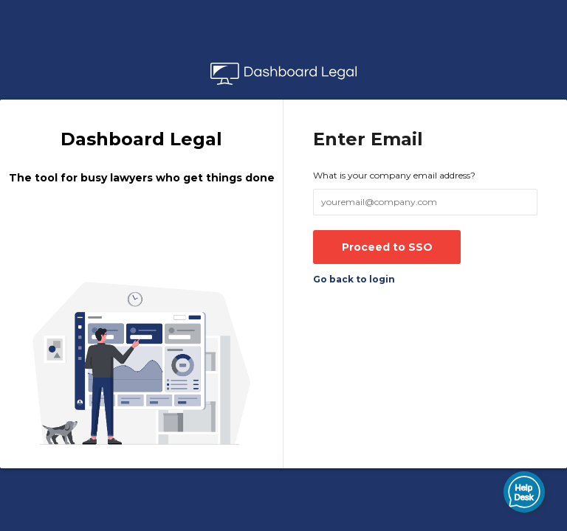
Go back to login (354, 279)
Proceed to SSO (387, 247)
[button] (524, 492)
